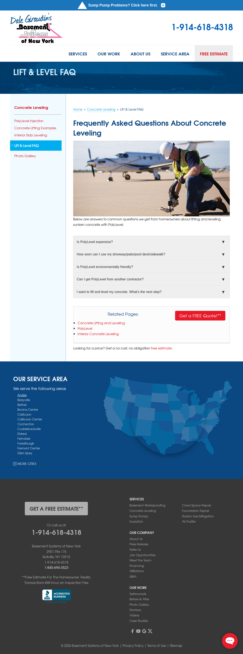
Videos (134, 615)
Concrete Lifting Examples (35, 128)
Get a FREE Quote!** (200, 316)
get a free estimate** (56, 508)
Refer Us (135, 549)
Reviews (135, 610)
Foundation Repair (195, 511)
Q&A (132, 576)
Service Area (175, 53)
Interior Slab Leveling (30, 135)
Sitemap (176, 645)
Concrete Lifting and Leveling (101, 322)
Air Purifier (189, 521)
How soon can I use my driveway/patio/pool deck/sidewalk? (121, 254)
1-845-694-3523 (56, 567)
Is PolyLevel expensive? (95, 242)
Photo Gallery (25, 156)
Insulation (136, 521)
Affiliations (136, 571)
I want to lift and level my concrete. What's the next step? (119, 292)
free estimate (161, 348)
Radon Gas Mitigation (198, 516)
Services (78, 53)
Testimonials (137, 594)
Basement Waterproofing (147, 505)
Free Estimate (214, 53)
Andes (21, 395)
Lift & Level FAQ (26, 146)
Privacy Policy (133, 645)
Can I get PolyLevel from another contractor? (110, 279)
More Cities (27, 464)
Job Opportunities (142, 555)
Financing (136, 566)
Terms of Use (156, 645)
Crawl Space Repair (196, 505)
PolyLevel (85, 328)
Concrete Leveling (31, 107)
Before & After (139, 599)
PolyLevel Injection (29, 121)
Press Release (138, 544)
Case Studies (138, 621)
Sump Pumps (138, 516)
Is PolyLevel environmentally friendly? (105, 267)
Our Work (109, 53)
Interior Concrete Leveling (98, 333)
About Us (140, 53)
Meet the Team (140, 560)
